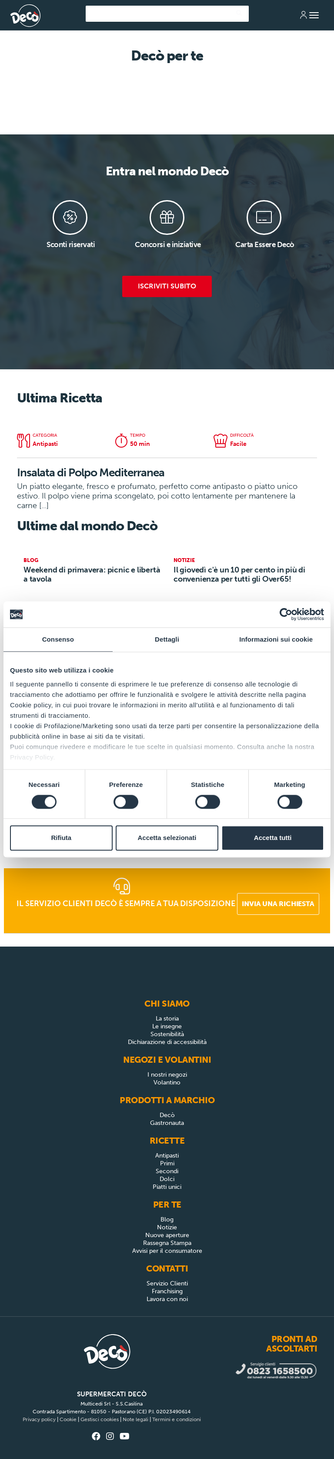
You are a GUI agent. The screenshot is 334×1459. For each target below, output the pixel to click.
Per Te (167, 1204)
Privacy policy (39, 1419)
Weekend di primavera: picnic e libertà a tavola (91, 574)
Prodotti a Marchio (167, 1100)
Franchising (167, 1291)
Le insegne (167, 1026)
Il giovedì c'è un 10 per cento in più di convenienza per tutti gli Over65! (239, 574)
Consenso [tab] (58, 639)
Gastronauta (167, 1123)
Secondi (167, 1171)
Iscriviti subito (167, 286)
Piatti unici (167, 1187)
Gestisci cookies (99, 1419)
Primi (167, 1163)
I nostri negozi (167, 1074)
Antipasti (167, 1155)
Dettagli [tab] (167, 639)
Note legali (135, 1419)
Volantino (167, 1082)
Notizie (167, 1227)
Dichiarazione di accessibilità (167, 1042)
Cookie (68, 1419)
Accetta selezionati (166, 838)
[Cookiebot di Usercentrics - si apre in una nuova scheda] (286, 614)
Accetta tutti (273, 838)
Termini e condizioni (176, 1419)
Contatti (167, 1268)
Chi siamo (167, 1003)
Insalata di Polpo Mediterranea (90, 472)
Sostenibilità (167, 1034)
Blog (167, 1219)
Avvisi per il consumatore (167, 1251)
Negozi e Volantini (167, 1059)
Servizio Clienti (167, 1283)
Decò (167, 1115)
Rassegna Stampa (167, 1243)
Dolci (167, 1179)
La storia (167, 1018)
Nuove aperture (167, 1235)
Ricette (167, 1140)
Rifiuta (61, 838)
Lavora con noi (167, 1299)
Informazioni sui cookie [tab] (276, 639)
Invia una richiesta (278, 904)
